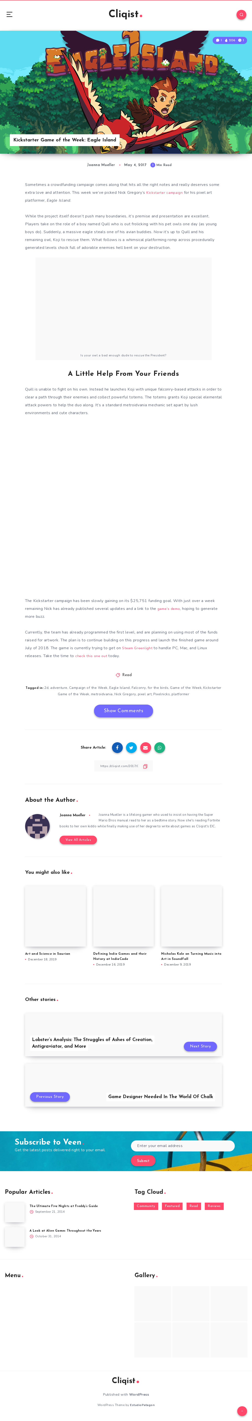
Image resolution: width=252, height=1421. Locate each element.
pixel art (154, 696)
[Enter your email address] (183, 1149)
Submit (143, 1164)
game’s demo (170, 611)
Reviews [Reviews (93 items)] (214, 1209)
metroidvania (111, 696)
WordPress (139, 1398)
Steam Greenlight (138, 650)
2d (55, 690)
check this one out (92, 658)
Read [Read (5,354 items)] (193, 1209)
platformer (190, 696)
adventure (68, 690)
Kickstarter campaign (165, 195)
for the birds (168, 690)
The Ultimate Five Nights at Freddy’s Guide (66, 1209)
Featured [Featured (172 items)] (172, 1209)
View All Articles (76, 843)
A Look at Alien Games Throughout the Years (68, 1234)
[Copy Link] (123, 768)
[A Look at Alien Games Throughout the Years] (15, 1240)
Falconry (149, 690)
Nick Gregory (134, 696)
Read (127, 678)
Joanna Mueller (74, 817)
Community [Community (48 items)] (146, 1209)
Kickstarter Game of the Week (73, 696)
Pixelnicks (171, 696)
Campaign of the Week (98, 690)
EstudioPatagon (142, 1408)
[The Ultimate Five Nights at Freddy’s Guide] (15, 1216)
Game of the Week (196, 690)
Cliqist (125, 16)
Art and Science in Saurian (47, 957)
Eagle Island (129, 690)
